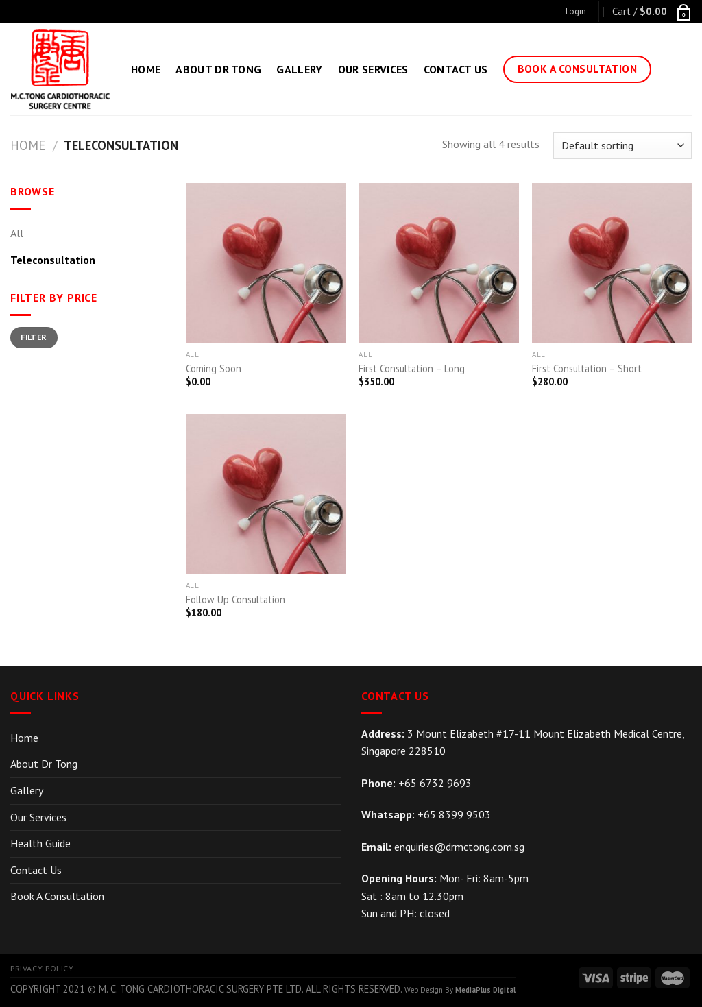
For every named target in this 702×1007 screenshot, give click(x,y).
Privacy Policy (42, 968)
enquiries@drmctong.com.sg (459, 846)
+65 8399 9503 (454, 814)
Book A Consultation (57, 896)
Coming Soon (213, 369)
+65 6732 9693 (435, 783)
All (16, 233)
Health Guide (40, 843)
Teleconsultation (52, 260)
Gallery (299, 69)
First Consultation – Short (587, 369)
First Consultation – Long (412, 369)
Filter (34, 337)
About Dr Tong (218, 69)
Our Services (373, 69)
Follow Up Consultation (235, 600)
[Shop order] (622, 145)
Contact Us (456, 69)
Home (145, 69)
